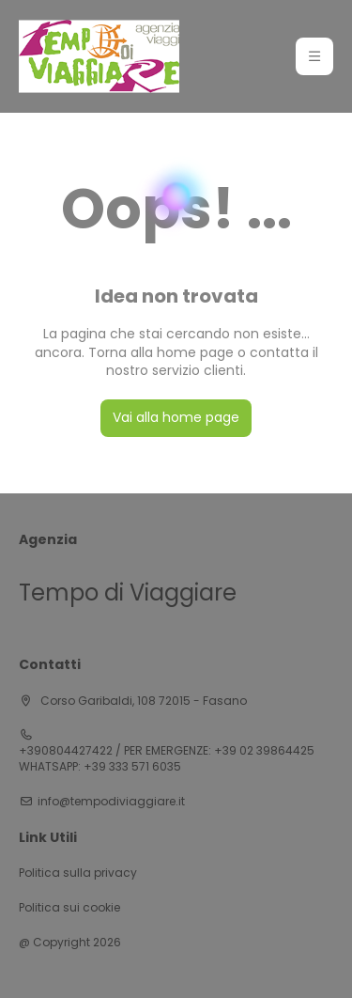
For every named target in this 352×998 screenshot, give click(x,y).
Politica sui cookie (69, 907)
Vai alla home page (176, 417)
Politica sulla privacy (78, 873)
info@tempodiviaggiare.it (111, 801)
